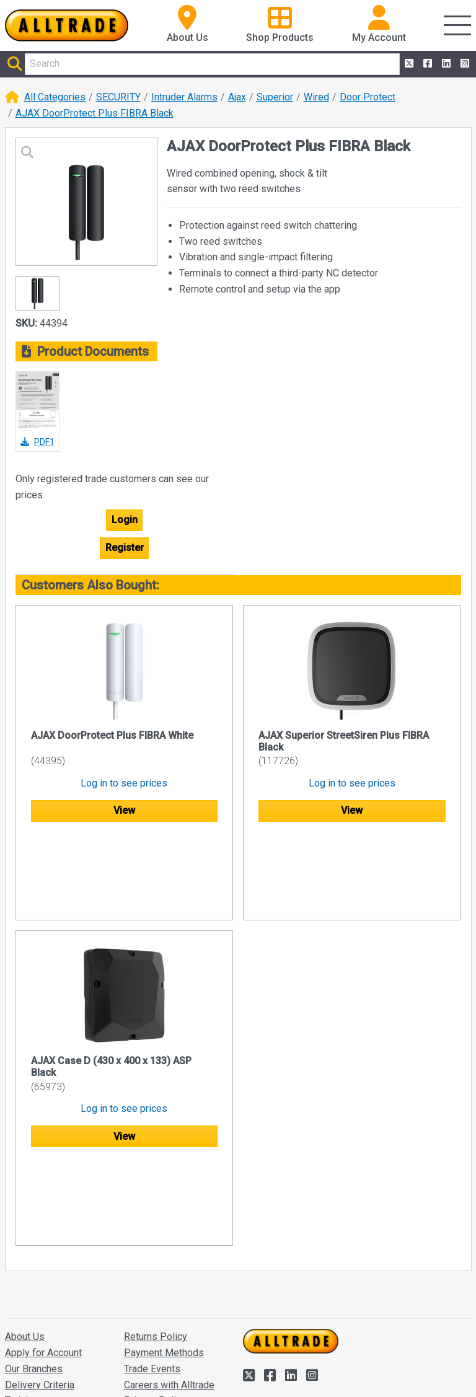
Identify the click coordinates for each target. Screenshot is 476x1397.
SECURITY (118, 97)
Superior (275, 97)
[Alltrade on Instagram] (464, 64)
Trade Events (152, 1202)
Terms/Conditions (163, 1250)
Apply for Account (43, 1186)
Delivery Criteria (39, 1218)
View (124, 810)
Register (124, 547)
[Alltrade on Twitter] (408, 64)
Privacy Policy (155, 1234)
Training (21, 1234)
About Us (25, 1170)
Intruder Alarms (184, 97)
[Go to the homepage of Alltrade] (67, 25)
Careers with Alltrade (169, 1218)
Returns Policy (155, 1170)
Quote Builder (153, 1266)
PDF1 (37, 442)
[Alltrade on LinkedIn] (445, 64)
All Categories (55, 97)
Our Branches (34, 1202)
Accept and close (282, 1370)
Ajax (237, 97)
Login (125, 520)
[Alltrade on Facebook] (426, 64)
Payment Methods (164, 1186)
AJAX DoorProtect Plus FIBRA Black (94, 113)
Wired (316, 97)
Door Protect (367, 97)
